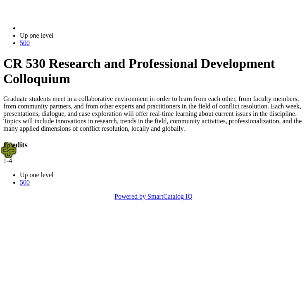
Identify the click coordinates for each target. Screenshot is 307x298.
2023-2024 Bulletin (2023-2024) (63, 27)
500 (25, 42)
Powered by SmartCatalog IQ (153, 196)
